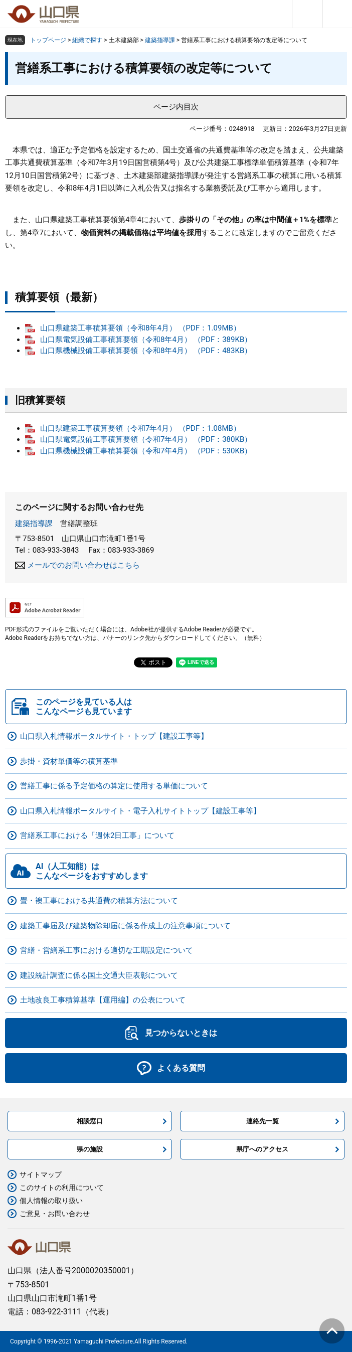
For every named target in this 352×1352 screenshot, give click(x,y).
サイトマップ (41, 1174)
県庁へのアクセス (262, 1149)
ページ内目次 (176, 106)
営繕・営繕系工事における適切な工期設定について (106, 950)
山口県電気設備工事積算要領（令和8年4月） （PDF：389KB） (146, 339)
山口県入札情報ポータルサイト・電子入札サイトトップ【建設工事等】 (140, 810)
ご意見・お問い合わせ (55, 1214)
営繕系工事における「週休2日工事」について (97, 835)
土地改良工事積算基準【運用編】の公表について (103, 999)
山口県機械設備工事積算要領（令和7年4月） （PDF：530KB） (146, 450)
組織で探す (87, 40)
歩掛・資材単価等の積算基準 (69, 761)
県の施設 (90, 1149)
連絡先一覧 (262, 1121)
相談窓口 (90, 1121)
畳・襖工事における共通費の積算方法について (99, 900)
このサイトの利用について (62, 1188)
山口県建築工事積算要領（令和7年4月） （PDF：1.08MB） (140, 428)
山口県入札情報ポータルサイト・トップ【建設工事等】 (114, 736)
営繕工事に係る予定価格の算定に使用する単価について (114, 785)
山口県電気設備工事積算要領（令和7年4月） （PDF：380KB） (146, 439)
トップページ (48, 40)
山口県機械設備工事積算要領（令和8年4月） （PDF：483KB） (146, 350)
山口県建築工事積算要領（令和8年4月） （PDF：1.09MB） (140, 327)
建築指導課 (160, 40)
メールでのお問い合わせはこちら (83, 565)
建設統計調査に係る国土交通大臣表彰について (99, 975)
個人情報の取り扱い (51, 1201)
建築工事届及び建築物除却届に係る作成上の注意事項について (125, 925)
